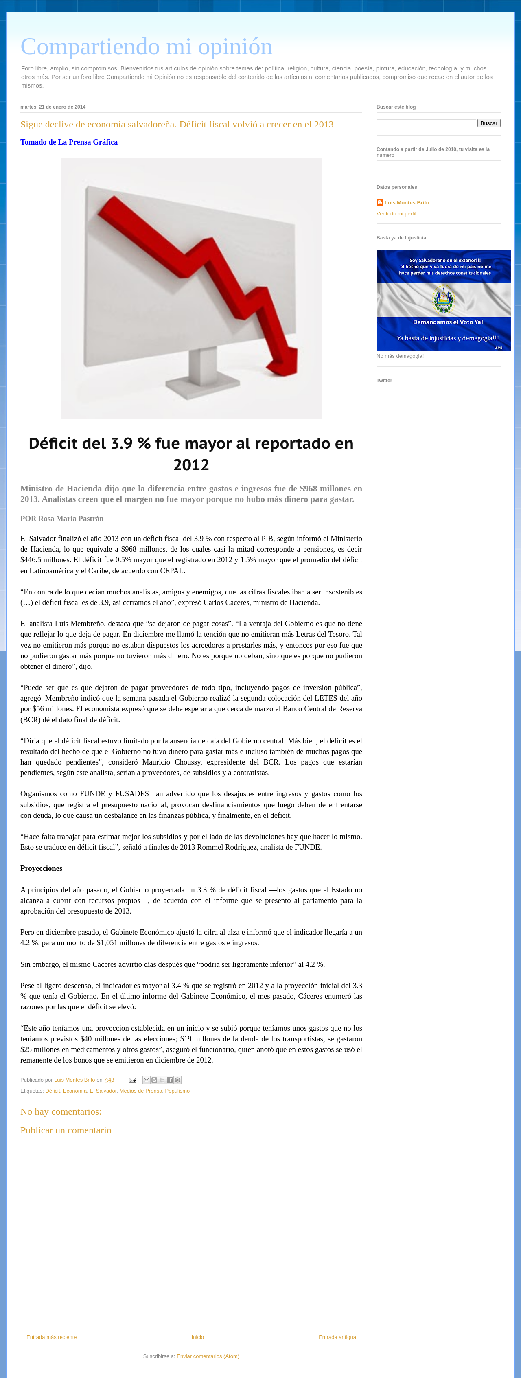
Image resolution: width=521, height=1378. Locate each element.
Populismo (177, 1091)
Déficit (52, 1091)
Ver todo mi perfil (396, 213)
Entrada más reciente (51, 1337)
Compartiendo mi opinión (146, 46)
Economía (75, 1091)
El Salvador (103, 1091)
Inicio (198, 1337)
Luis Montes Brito (75, 1080)
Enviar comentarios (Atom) (208, 1356)
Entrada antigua (337, 1337)
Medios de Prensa (141, 1091)
